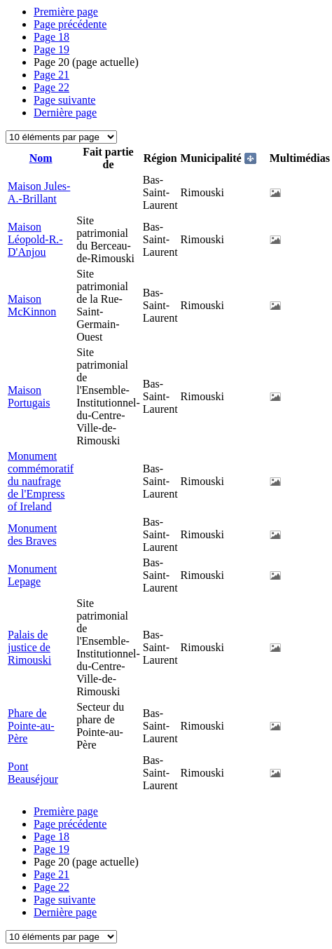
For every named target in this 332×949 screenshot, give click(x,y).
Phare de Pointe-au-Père (31, 725)
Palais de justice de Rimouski (29, 647)
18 (51, 37)
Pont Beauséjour (33, 772)
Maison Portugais (29, 396)
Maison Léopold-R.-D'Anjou (35, 239)
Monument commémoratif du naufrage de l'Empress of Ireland (41, 481)
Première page (66, 12)
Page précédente (70, 24)
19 (51, 49)
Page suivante (64, 100)
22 (51, 87)
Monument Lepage (32, 575)
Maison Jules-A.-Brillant (39, 192)
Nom (41, 158)
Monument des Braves (32, 534)
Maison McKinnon (32, 305)
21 (51, 75)
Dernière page (65, 112)
